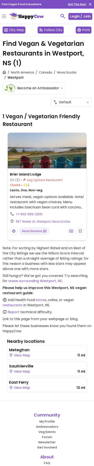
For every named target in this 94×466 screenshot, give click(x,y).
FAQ (47, 463)
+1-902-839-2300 (29, 214)
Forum (47, 437)
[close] (90, 4)
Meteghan (19, 350)
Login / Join (80, 16)
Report (14, 312)
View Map (19, 355)
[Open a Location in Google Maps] (14, 231)
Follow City (50, 29)
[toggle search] (63, 16)
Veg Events (47, 432)
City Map (14, 29)
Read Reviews (34, 231)
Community (47, 415)
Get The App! (77, 4)
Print (83, 29)
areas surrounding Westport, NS (35, 280)
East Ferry (19, 382)
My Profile (47, 421)
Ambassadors (47, 427)
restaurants (13, 305)
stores (41, 299)
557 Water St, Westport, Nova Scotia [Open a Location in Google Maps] (43, 221)
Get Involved (47, 447)
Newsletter (47, 442)
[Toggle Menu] (4, 16)
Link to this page (16, 318)
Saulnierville (21, 366)
